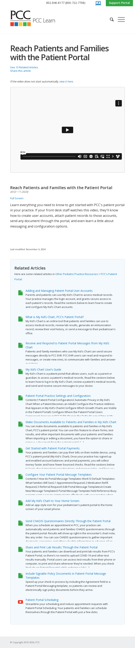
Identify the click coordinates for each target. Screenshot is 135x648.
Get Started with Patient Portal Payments (53, 448)
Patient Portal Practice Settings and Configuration (58, 396)
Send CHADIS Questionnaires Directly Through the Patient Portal (68, 521)
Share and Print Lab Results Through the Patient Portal (62, 547)
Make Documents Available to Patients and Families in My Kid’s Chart (71, 422)
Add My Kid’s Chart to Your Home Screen (52, 501)
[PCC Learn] (37, 18)
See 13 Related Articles (24, 67)
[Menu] (119, 19)
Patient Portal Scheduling (42, 600)
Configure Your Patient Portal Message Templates (59, 474)
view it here (66, 81)
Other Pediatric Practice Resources (76, 274)
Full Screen (17, 198)
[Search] (110, 19)
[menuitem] (65, 3)
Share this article (20, 71)
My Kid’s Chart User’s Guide (43, 369)
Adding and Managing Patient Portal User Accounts (59, 291)
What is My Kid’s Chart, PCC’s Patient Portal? (55, 317)
